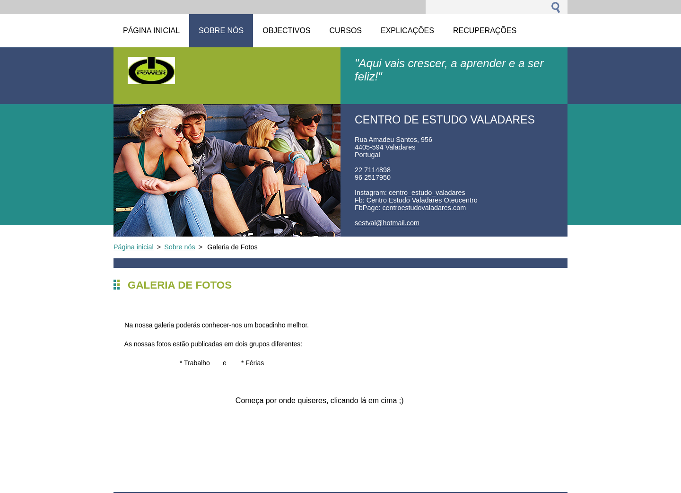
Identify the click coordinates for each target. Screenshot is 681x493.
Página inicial (134, 247)
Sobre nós (179, 247)
